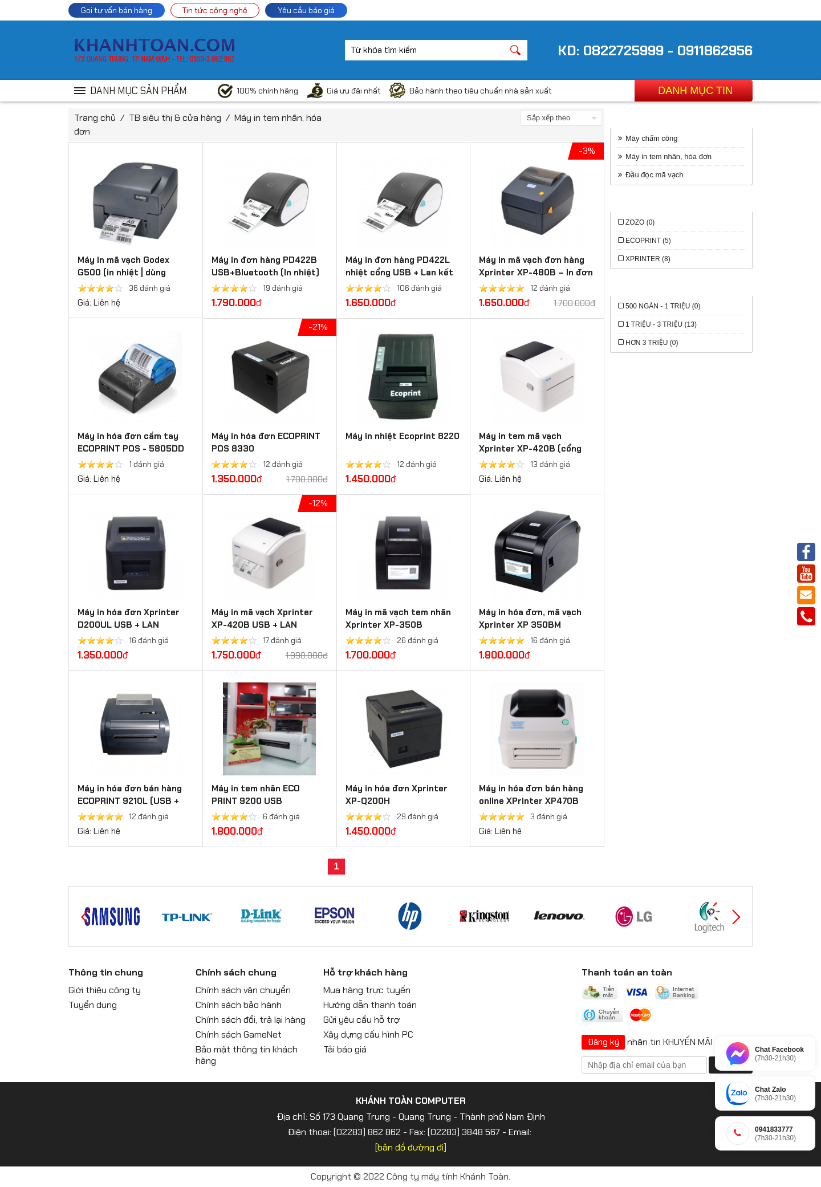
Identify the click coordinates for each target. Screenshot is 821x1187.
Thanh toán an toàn (627, 972)
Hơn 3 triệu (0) (651, 343)
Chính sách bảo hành (239, 1005)
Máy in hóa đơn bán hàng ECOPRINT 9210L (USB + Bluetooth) (130, 801)
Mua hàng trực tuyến (366, 990)
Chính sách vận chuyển (243, 990)
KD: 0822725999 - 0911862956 (655, 50)
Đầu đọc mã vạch (654, 174)
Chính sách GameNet (239, 1034)
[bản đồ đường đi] (410, 1147)
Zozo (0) (640, 222)
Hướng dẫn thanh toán (370, 1005)
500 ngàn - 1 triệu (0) (662, 306)
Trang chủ (95, 118)
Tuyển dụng (92, 1005)
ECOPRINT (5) (648, 241)
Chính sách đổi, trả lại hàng (251, 1020)
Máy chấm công (651, 138)
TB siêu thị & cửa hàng (175, 118)
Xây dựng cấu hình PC (368, 1034)
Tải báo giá (345, 1049)
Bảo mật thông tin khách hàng (247, 1055)
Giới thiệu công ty (104, 990)
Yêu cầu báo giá (306, 10)
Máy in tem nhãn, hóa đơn (668, 156)
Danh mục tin (695, 90)
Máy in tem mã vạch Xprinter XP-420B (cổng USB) (530, 448)
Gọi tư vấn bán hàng (116, 10)
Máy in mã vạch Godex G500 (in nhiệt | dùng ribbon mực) (123, 272)
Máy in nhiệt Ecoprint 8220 (403, 436)
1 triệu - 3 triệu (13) (661, 324)
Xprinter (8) (647, 259)
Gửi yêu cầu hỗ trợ (361, 1020)
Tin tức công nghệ (214, 10)
